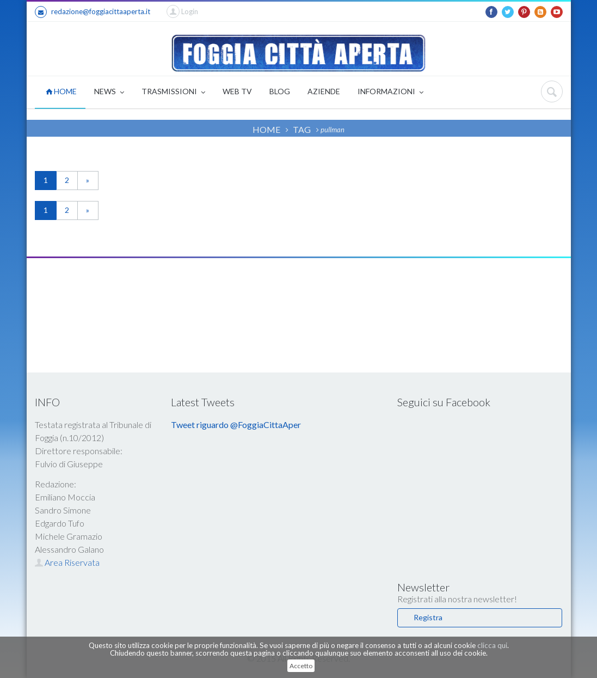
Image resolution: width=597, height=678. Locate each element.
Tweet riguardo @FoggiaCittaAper (236, 424)
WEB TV (237, 91)
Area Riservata (67, 562)
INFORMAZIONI (390, 92)
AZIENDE (323, 91)
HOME (61, 91)
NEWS (109, 92)
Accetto (301, 666)
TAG (302, 129)
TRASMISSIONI (173, 92)
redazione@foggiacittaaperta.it (92, 12)
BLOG (279, 91)
